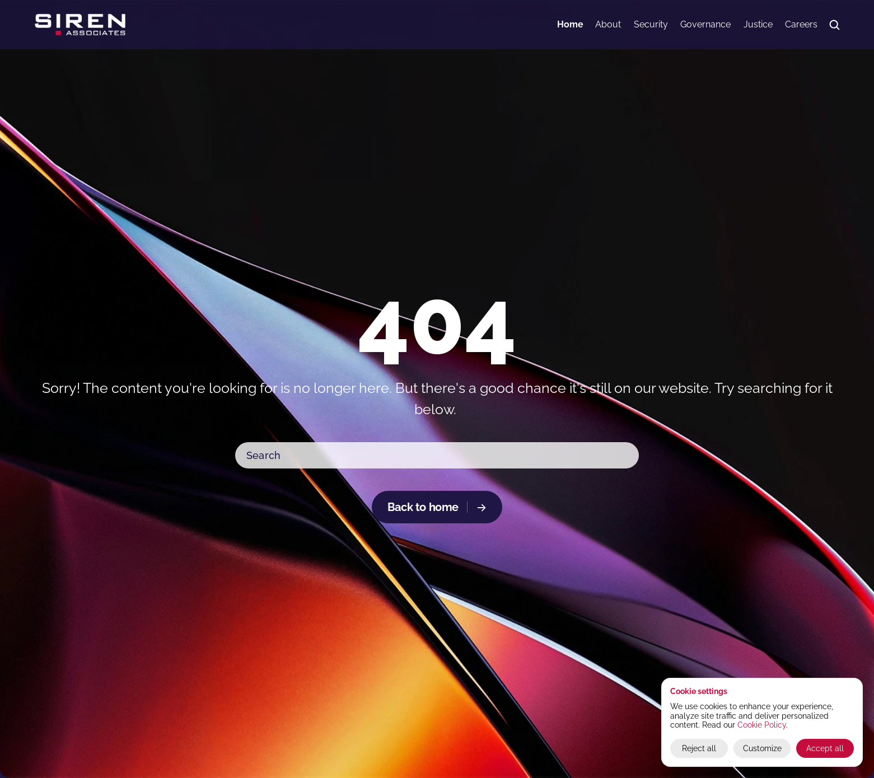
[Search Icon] (834, 24)
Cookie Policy (761, 724)
